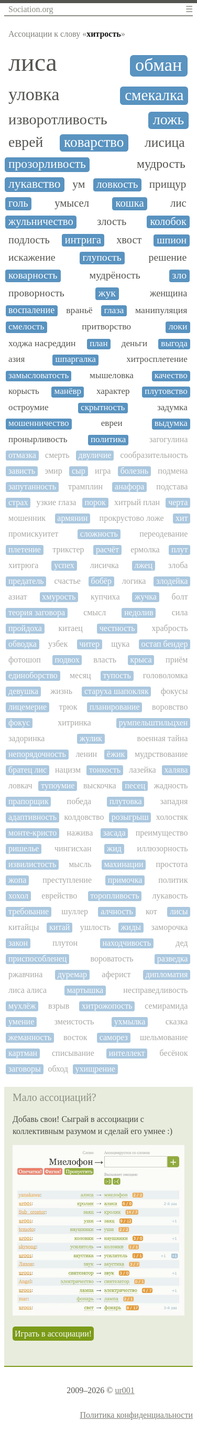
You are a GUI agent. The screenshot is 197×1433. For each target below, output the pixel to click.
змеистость (74, 1021)
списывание (73, 1053)
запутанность (32, 486)
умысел (71, 203)
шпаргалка (76, 359)
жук (107, 292)
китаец (71, 628)
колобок (168, 221)
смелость (26, 326)
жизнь (61, 691)
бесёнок (173, 1053)
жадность (171, 785)
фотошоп (24, 659)
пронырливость (38, 439)
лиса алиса (27, 990)
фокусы (174, 691)
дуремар (72, 974)
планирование (114, 706)
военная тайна (162, 738)
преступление (67, 879)
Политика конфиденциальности (136, 1414)
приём (177, 659)
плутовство (166, 391)
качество (171, 375)
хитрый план (137, 502)
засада (114, 832)
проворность (36, 292)
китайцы (23, 927)
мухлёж (22, 1005)
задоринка (26, 738)
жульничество (40, 221)
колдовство (84, 816)
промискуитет (33, 533)
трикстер (68, 549)
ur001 (124, 1390)
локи (178, 326)
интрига (83, 239)
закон (18, 942)
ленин (86, 754)
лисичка (104, 565)
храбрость (169, 628)
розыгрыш (130, 816)
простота (172, 864)
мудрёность (114, 275)
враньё (79, 310)
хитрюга (23, 565)
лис (178, 203)
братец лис (27, 769)
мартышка (85, 990)
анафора (129, 486)
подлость (29, 239)
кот (151, 911)
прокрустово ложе (132, 518)
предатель (26, 580)
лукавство (34, 183)
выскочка (99, 785)
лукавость (170, 895)
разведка (172, 958)
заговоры (24, 1068)
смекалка (154, 95)
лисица (165, 142)
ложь (168, 119)
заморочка (169, 927)
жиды (131, 927)
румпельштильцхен (153, 722)
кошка (130, 203)
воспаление (31, 310)
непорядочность (37, 754)
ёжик (116, 754)
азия (16, 359)
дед (182, 942)
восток (75, 1037)
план (98, 343)
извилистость (32, 864)
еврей (25, 142)
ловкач (20, 785)
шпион (172, 239)
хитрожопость (107, 1005)
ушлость (95, 927)
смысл (94, 612)
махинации (123, 864)
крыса (141, 659)
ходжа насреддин (42, 343)
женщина (168, 293)
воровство (170, 706)
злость (111, 221)
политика (108, 439)
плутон (65, 942)
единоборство (33, 675)
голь (18, 203)
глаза (114, 310)
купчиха (105, 596)
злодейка (172, 580)
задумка (172, 407)
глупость (101, 257)
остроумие (28, 407)
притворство (106, 326)
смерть (57, 455)
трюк (68, 706)
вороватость (112, 958)
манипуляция (161, 310)
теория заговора (36, 612)
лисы (179, 911)
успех (64, 565)
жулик (91, 738)
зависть (21, 470)
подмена (173, 470)
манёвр (68, 391)
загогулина (168, 439)
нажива (80, 832)
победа (79, 801)
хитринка (74, 722)
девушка (23, 691)
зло (179, 275)
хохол (18, 895)
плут (179, 549)
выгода (174, 343)
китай (59, 927)
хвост (128, 239)
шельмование (164, 1037)
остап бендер (164, 643)
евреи (112, 423)
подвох (66, 659)
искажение (32, 257)
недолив (138, 612)
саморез (114, 1037)
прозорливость (47, 163)
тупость (117, 675)
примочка (125, 879)
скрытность (103, 407)
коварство (94, 142)
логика (134, 580)
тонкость (105, 769)
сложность (99, 533)
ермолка (144, 549)
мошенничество (38, 423)
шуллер (74, 911)
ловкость (117, 184)
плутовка (126, 801)
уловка (33, 94)
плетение (24, 549)
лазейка (142, 769)
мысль (80, 864)
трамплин (85, 486)
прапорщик (28, 801)
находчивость (126, 942)
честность (117, 628)
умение (21, 1021)
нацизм (68, 769)
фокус (19, 722)
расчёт (107, 549)
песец (135, 785)
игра (103, 470)
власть (104, 659)
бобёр (101, 580)
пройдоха (25, 628)
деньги (134, 343)
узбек (58, 643)
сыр (78, 470)
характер (113, 391)
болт (180, 596)
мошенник (27, 518)
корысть (23, 391)
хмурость (58, 596)
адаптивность (32, 816)
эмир (53, 470)
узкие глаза (56, 502)
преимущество (162, 832)
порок (95, 502)
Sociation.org (30, 9)
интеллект (127, 1053)
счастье (67, 580)
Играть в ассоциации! (53, 1333)
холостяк (172, 816)
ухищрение (95, 1068)
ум (78, 184)
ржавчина (25, 974)
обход (58, 1068)
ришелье (23, 848)
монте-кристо (32, 832)
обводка (22, 643)
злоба (178, 565)
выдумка (171, 423)
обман (158, 64)
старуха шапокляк (116, 691)
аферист (116, 974)
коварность (33, 275)
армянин (72, 518)
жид (114, 848)
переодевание (163, 533)
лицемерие (27, 706)
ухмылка (130, 1021)
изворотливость (57, 119)
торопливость (114, 895)
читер (89, 643)
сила (180, 612)
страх (18, 502)
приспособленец (37, 958)
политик (173, 879)
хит (182, 518)
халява (176, 769)
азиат (17, 596)
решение (168, 257)
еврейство (59, 895)
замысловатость (38, 375)
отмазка (22, 455)
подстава (172, 486)
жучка (146, 596)
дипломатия (167, 974)
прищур (168, 184)
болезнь (134, 470)
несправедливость (155, 990)
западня (174, 801)
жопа (17, 879)
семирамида (166, 1005)
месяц (80, 675)
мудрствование (161, 754)
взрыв (58, 1005)
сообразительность (154, 455)
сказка (177, 1021)
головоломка (165, 675)
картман (22, 1053)
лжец (144, 565)
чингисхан (73, 848)
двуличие (95, 455)
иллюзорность (162, 848)
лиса (32, 62)
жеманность (29, 1037)
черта (178, 502)
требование (28, 911)
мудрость (161, 163)
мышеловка (112, 375)
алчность (117, 911)
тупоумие (57, 785)
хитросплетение (157, 359)
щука (120, 643)
